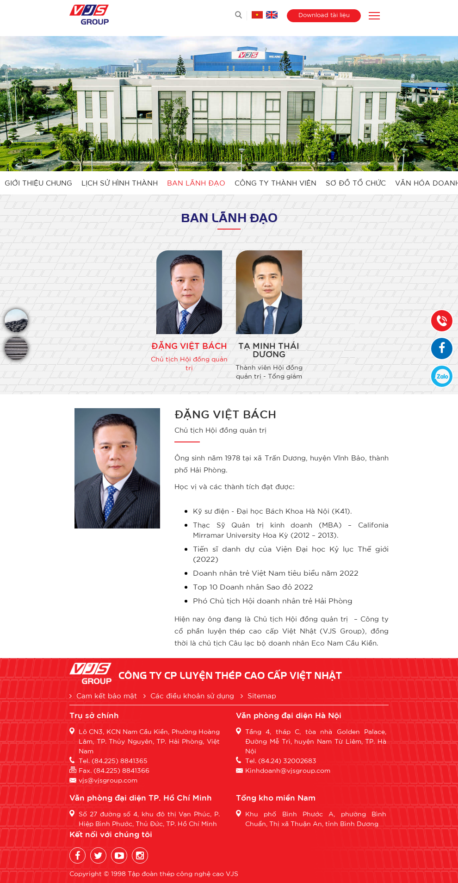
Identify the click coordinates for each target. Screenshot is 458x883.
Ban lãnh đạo (196, 182)
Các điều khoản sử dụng (188, 695)
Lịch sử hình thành (119, 182)
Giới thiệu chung (38, 182)
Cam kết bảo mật (103, 695)
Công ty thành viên (275, 182)
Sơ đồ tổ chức (356, 182)
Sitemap (258, 695)
